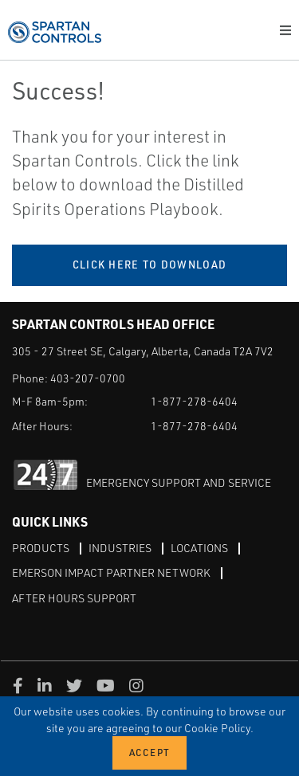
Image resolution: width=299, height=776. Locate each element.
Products (40, 548)
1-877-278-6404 (194, 401)
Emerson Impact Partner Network (111, 572)
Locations (199, 548)
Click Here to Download (150, 264)
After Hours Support (74, 598)
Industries (120, 548)
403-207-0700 (87, 378)
